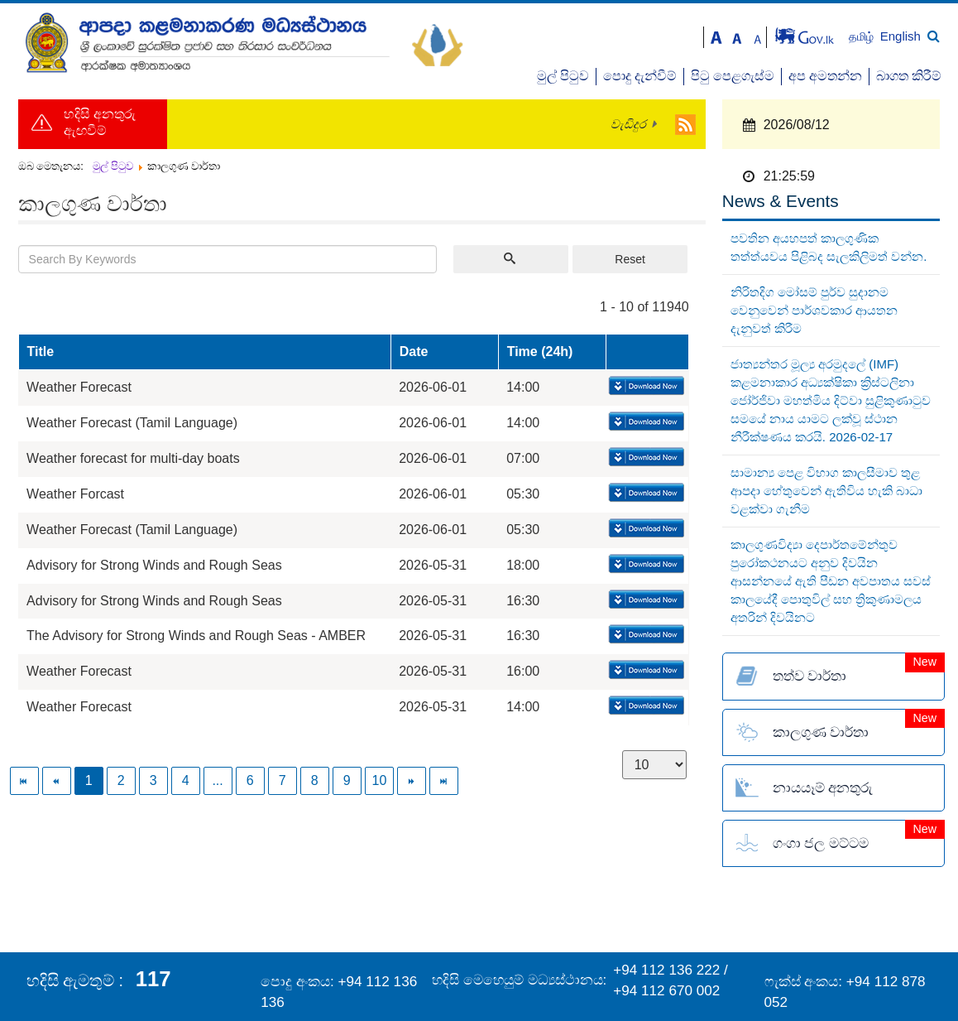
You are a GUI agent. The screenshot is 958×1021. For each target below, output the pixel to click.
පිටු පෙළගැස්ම (732, 76)
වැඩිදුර (628, 124)
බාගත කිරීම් (908, 76)
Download (645, 386)
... (217, 780)
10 (379, 780)
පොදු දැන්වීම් (640, 76)
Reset (630, 259)
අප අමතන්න (825, 76)
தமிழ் (863, 37)
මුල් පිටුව (563, 76)
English (900, 36)
